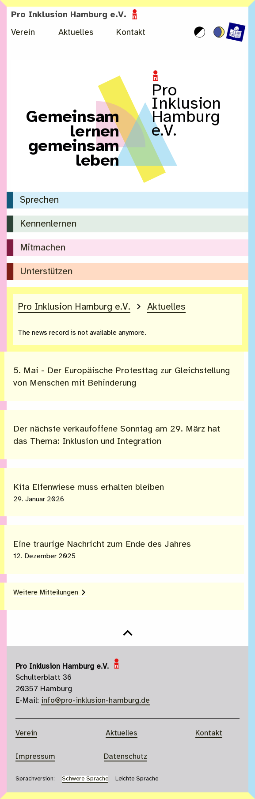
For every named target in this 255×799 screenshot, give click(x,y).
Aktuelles (75, 32)
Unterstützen (46, 271)
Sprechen (39, 200)
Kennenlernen (48, 224)
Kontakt (130, 32)
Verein (23, 32)
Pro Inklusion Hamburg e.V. (75, 15)
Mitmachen (43, 248)
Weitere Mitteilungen (45, 592)
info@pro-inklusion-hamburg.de (95, 700)
